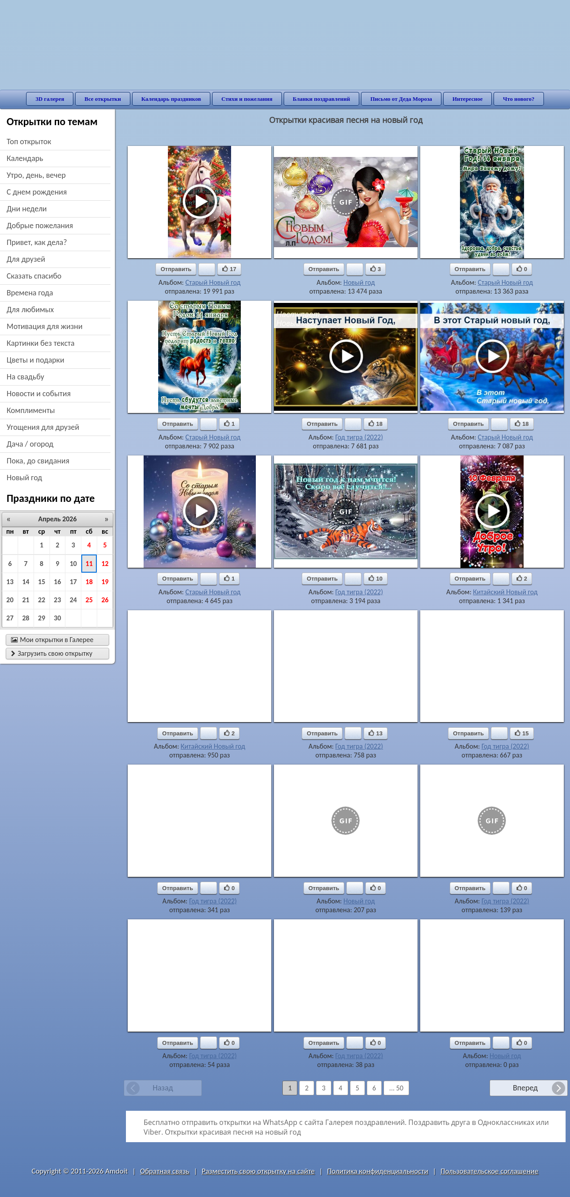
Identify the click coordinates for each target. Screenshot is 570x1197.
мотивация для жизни (45, 326)
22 (41, 600)
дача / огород (30, 444)
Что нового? (518, 99)
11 (89, 563)
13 (9, 581)
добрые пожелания (40, 225)
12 (104, 563)
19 (104, 581)
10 (73, 563)
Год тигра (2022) (359, 437)
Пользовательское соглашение (489, 1171)
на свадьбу (25, 377)
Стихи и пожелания (247, 99)
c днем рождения (37, 192)
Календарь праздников (171, 99)
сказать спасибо (34, 276)
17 (73, 581)
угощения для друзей (43, 427)
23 (57, 600)
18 (89, 581)
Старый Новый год (212, 282)
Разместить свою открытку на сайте (258, 1171)
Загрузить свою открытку (51, 653)
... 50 (396, 1088)
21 (25, 600)
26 (104, 600)
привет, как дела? (37, 242)
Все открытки (102, 99)
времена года (30, 293)
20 (9, 600)
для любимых (30, 309)
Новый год (359, 282)
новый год (24, 477)
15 (41, 581)
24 (73, 600)
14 (25, 581)
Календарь (25, 158)
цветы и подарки (35, 360)
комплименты (31, 410)
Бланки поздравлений (321, 99)
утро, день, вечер (36, 175)
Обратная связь (165, 1171)
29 (41, 618)
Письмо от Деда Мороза (401, 99)
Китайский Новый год (505, 592)
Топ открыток (29, 141)
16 (57, 581)
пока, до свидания (38, 461)
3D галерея (49, 99)
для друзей (26, 259)
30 (57, 618)
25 (89, 600)
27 (9, 618)
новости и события (39, 393)
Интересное (467, 99)
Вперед (525, 1088)
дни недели (27, 209)
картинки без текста (41, 343)
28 (25, 618)
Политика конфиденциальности (377, 1171)
